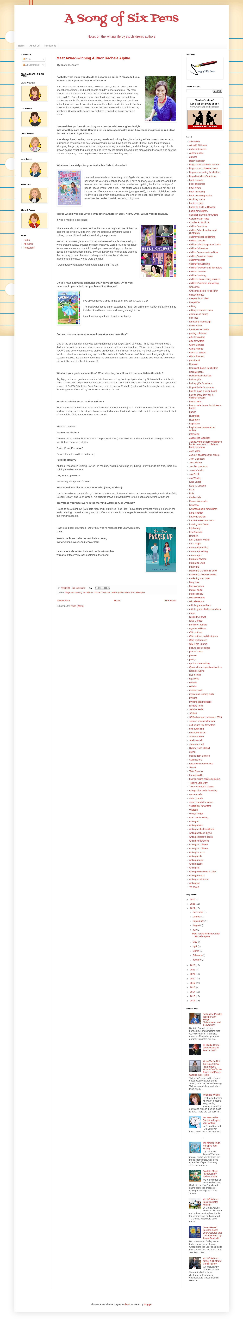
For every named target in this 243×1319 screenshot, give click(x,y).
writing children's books (201, 837)
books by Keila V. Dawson (202, 207)
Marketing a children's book (203, 570)
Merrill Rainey (196, 594)
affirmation (194, 141)
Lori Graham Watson (199, 539)
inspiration (194, 423)
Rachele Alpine (138, 592)
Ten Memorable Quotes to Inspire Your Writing (211, 1120)
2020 (193, 978)
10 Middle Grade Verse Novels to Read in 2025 (211, 1048)
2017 (193, 992)
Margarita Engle (197, 563)
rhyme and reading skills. (201, 694)
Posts (27, 59)
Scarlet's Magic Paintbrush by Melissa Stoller (210, 1174)
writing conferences (199, 840)
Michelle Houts (196, 601)
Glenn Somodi (196, 345)
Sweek (192, 767)
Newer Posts (63, 600)
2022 (193, 969)
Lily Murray (194, 528)
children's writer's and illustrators (205, 267)
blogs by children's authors (202, 176)
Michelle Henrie (197, 597)
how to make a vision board (203, 391)
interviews (194, 434)
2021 (193, 974)
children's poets (197, 260)
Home (21, 45)
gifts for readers (197, 337)
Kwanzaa (194, 505)
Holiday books (196, 372)
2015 (193, 1000)
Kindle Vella (195, 497)
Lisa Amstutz (195, 532)
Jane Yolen (194, 451)
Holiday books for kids (200, 375)
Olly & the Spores (198, 644)
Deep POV (194, 302)
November (198, 912)
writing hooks (196, 863)
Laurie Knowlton (197, 516)
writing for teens (197, 852)
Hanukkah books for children (203, 368)
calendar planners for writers (203, 215)
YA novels (194, 887)
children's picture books (201, 256)
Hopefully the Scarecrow (201, 387)
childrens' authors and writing (204, 283)
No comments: (79, 588)
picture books (196, 651)
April (195, 946)
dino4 (127, 1304)
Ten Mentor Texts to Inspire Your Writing (211, 1146)
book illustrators (197, 184)
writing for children (198, 844)
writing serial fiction (198, 879)
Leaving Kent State (198, 524)
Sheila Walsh (195, 740)
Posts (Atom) (77, 606)
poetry (192, 659)
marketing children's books (202, 574)
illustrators (194, 419)
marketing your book (199, 578)
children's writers (197, 271)
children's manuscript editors (203, 252)
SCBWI (193, 713)
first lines (193, 317)
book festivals (196, 180)
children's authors (102, 592)
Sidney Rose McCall (199, 748)
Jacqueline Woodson (199, 438)
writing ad (194, 821)
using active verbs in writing (203, 790)
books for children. (198, 211)
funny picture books (199, 329)
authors (193, 157)
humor (192, 412)
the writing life (196, 775)
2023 (193, 965)
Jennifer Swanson (198, 466)
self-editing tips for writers (202, 725)
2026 (193, 899)
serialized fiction (197, 732)
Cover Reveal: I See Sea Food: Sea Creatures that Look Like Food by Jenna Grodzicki (212, 1233)
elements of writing (198, 314)
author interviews (197, 149)
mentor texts (195, 590)
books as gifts (196, 203)
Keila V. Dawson (197, 485)
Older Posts (170, 600)
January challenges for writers (204, 455)
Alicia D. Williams (198, 145)
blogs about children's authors (204, 164)
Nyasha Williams (197, 628)
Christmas (194, 287)
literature (193, 536)
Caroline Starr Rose (199, 218)
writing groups (196, 860)
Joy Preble (194, 474)
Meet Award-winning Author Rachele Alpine (93, 58)
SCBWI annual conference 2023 (205, 717)
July (195, 929)
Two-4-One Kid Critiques (201, 786)
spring (192, 752)
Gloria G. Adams (197, 352)
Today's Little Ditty (198, 783)
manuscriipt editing (198, 547)
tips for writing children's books (204, 779)
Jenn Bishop (195, 462)
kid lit (191, 489)
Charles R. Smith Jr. (199, 222)
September (198, 921)
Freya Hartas (195, 325)
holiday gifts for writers (200, 383)
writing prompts (197, 875)
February (197, 955)
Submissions (195, 759)
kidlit (191, 493)
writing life (194, 867)
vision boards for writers (201, 802)
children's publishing (199, 263)
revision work (196, 690)
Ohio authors (195, 632)
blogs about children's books (203, 168)
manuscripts (195, 555)
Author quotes (196, 153)
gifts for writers (196, 341)
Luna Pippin (195, 543)
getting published (197, 333)
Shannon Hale (196, 736)
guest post (194, 360)
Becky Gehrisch (197, 161)
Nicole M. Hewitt (197, 617)
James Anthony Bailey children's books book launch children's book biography (205, 444)
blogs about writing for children (79, 592)
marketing (194, 566)
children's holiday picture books (205, 244)
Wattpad (193, 809)
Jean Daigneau (197, 458)
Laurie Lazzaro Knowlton (201, 520)
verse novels (195, 794)
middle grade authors (120, 592)
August (196, 925)
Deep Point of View (199, 298)
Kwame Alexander (198, 501)
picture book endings (199, 648)
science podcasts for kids (202, 721)
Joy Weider (195, 478)
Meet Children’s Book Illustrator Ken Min (210, 1202)
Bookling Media (197, 199)
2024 (193, 908)
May (195, 942)
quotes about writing (199, 663)
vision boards (196, 798)
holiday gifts (195, 379)
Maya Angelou (196, 586)
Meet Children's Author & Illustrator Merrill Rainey (212, 1261)
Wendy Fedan (196, 813)
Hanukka (193, 364)
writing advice (196, 825)
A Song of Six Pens (122, 18)
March (196, 951)
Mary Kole (194, 582)
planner (193, 655)
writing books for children (201, 829)
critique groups (196, 294)
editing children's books (201, 310)
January (197, 959)
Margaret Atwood (197, 559)
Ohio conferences (198, 640)
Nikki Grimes (195, 620)
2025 (193, 904)
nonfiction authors (198, 624)
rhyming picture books (200, 702)
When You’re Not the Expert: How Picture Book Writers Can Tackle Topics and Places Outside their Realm (205, 1068)
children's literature (198, 248)
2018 (193, 987)
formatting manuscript (200, 321)
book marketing (197, 191)
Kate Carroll (195, 482)
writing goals (195, 856)
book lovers (195, 187)
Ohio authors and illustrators (203, 636)
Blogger (148, 1304)
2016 (193, 996)
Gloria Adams (196, 348)
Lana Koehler (196, 512)
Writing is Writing (211, 1094)
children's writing (197, 275)
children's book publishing (202, 237)
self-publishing (196, 728)
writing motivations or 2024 (202, 871)
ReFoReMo (195, 674)
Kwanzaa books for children (203, 509)
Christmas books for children (203, 291)
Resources (50, 45)
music (192, 613)
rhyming (193, 698)
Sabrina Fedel (196, 709)
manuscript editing (198, 551)
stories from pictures (199, 756)
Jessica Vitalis (196, 470)
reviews (193, 682)
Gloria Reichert (196, 356)
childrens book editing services (204, 279)
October (197, 916)
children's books (197, 240)
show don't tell (196, 744)
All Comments (31, 65)
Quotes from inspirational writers (205, 667)
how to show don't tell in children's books (201, 396)
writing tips (194, 883)
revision (193, 686)
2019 (193, 983)
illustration (194, 416)
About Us (34, 45)
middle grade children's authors (205, 609)
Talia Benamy (196, 771)
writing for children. (198, 848)
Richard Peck (196, 705)
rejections (194, 678)
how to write (195, 401)
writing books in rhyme (200, 833)
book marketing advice (200, 195)
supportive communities (201, 763)
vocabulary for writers (200, 806)
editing (192, 306)
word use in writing (198, 817)
